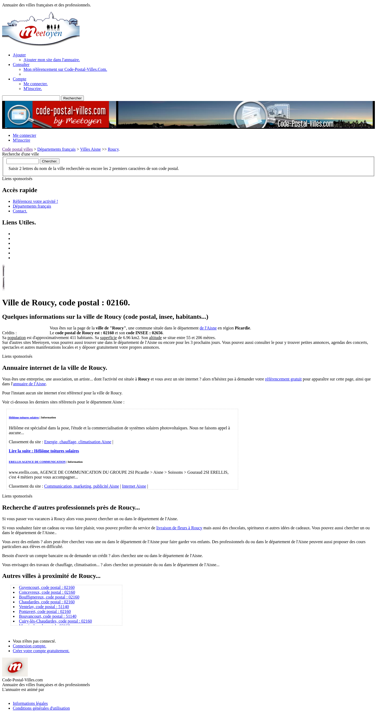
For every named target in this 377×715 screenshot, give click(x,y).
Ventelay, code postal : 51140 (44, 606)
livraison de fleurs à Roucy (179, 528)
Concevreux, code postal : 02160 (47, 592)
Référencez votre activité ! (35, 201)
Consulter (21, 64)
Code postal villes (17, 149)
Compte (19, 79)
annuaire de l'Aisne (29, 384)
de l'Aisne (208, 328)
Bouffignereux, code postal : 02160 (49, 597)
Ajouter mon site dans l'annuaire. (51, 59)
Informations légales (30, 703)
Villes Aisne (90, 149)
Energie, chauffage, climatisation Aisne (77, 442)
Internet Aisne (134, 486)
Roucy (113, 149)
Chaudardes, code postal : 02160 (46, 602)
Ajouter (19, 55)
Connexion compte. (29, 646)
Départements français (56, 149)
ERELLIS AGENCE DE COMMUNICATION (37, 461)
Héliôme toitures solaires (24, 417)
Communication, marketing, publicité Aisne (81, 486)
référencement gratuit (283, 379)
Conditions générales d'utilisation (41, 708)
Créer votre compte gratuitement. (41, 650)
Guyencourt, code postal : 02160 (46, 587)
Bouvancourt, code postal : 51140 (47, 616)
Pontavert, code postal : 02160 (45, 611)
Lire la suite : (44, 451)
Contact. (20, 211)
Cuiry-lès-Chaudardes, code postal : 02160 (55, 621)
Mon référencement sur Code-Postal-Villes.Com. (65, 69)
